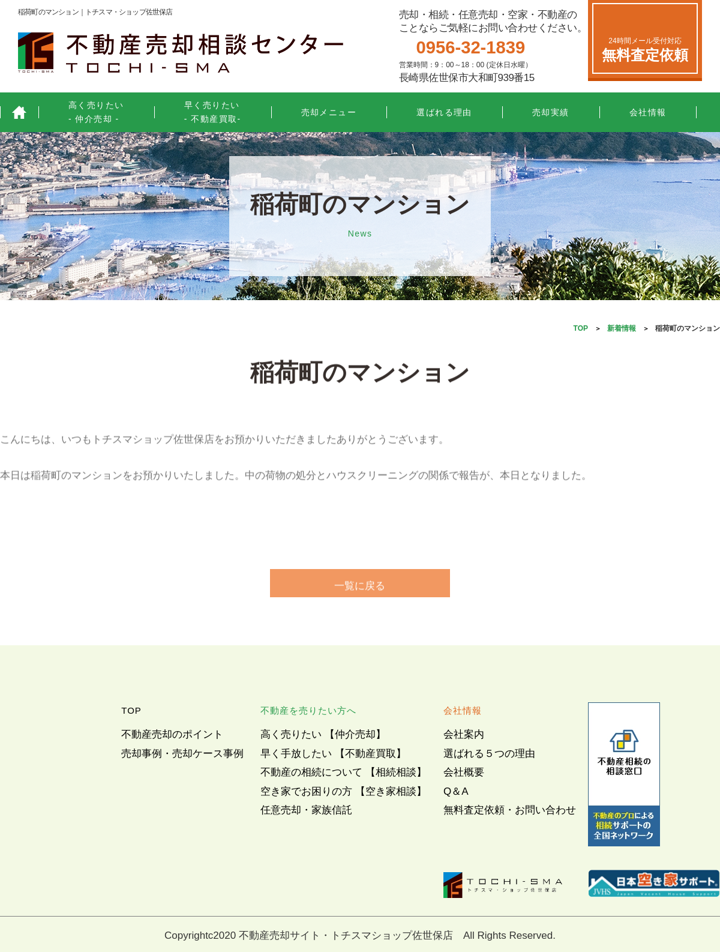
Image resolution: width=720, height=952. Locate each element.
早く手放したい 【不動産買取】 (333, 753)
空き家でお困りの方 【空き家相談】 (343, 791)
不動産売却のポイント (172, 734)
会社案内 (463, 734)
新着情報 (621, 328)
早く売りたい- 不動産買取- (212, 112)
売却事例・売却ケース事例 (182, 753)
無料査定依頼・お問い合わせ (509, 810)
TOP (581, 328)
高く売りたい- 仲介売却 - (96, 112)
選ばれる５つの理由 (489, 753)
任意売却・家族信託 (306, 810)
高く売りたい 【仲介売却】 (323, 734)
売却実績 (550, 112)
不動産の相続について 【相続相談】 (343, 772)
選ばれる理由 (444, 112)
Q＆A (456, 791)
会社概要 (463, 772)
